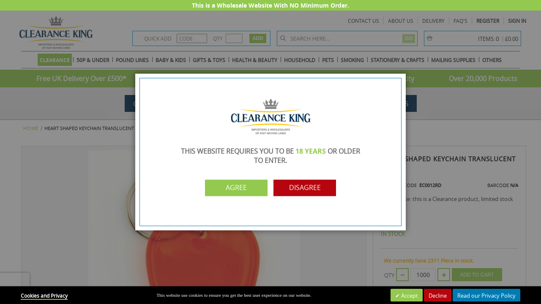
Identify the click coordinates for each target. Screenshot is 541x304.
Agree (233, 188)
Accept (409, 295)
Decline (438, 295)
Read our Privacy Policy (486, 295)
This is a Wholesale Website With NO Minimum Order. (270, 5)
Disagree (307, 188)
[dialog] (270, 152)
